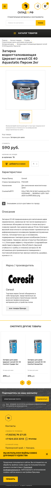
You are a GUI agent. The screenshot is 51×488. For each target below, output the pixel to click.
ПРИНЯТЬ (10, 479)
